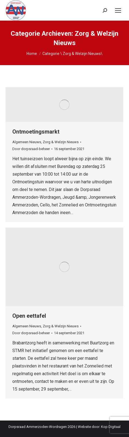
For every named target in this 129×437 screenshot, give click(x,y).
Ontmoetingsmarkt (35, 131)
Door (31, 149)
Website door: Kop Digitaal (99, 427)
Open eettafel (29, 315)
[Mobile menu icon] (118, 10)
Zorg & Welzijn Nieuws (61, 142)
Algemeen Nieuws (26, 142)
